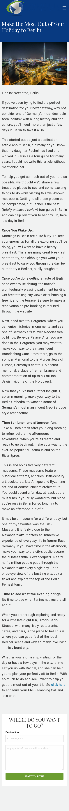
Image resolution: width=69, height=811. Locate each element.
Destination (12, 732)
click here (58, 685)
